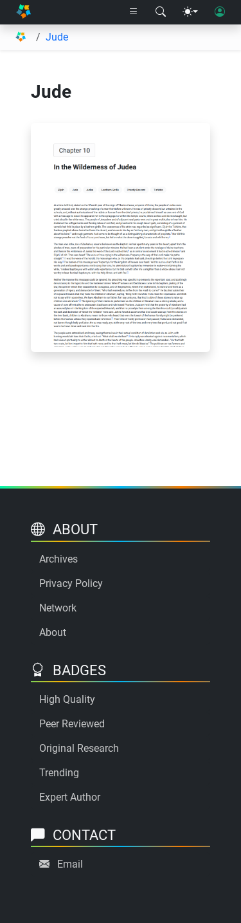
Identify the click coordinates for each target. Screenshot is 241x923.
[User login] (219, 12)
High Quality (67, 699)
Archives (58, 559)
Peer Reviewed (72, 724)
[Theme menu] (190, 12)
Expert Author (69, 797)
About (52, 632)
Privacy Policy (71, 583)
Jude (57, 37)
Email (70, 864)
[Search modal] (160, 12)
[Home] (23, 12)
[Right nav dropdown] (133, 12)
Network (57, 608)
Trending (59, 773)
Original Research (79, 748)
